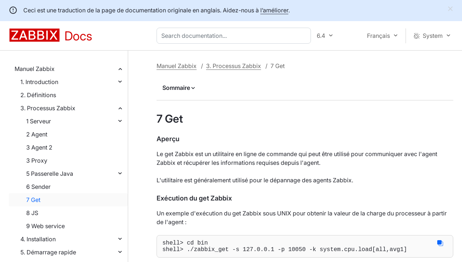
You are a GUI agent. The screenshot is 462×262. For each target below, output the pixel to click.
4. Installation (38, 239)
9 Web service (45, 226)
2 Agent (36, 134)
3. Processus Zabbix (47, 108)
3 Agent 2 (39, 147)
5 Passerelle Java (49, 173)
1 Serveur (38, 121)
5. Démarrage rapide (48, 252)
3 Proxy (36, 160)
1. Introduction (39, 82)
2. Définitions (38, 95)
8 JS (32, 213)
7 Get (33, 199)
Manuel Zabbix (35, 68)
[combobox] (235, 36)
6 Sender (38, 186)
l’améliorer (274, 10)
